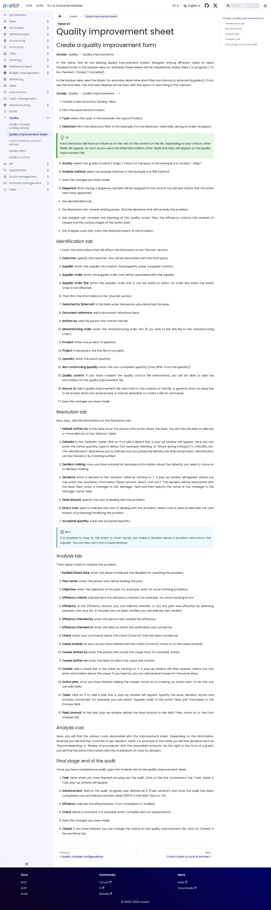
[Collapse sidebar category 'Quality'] (48, 118)
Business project (18, 66)
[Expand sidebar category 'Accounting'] (48, 41)
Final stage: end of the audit (241, 44)
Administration (17, 34)
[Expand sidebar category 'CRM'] (48, 54)
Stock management (20, 177)
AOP (24, 888)
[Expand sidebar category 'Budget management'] (48, 73)
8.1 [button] (174, 6)
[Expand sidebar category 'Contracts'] (48, 47)
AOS (29, 6)
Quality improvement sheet (28, 134)
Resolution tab (233, 28)
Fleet (10, 86)
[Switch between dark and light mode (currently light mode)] (265, 6)
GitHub (105, 894)
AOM (39, 6)
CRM (10, 54)
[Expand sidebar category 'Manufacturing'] (48, 105)
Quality (11, 118)
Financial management (23, 183)
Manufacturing (17, 105)
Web (183, 882)
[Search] (242, 6)
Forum (105, 882)
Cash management (20, 99)
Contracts (14, 47)
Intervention (15, 92)
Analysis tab (232, 33)
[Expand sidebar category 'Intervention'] (48, 92)
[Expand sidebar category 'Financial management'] (48, 183)
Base (10, 21)
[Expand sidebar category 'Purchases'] (48, 28)
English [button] (190, 6)
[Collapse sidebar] (27, 863)
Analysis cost (232, 39)
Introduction (15, 15)
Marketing (13, 79)
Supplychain (15, 170)
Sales (10, 189)
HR (8, 164)
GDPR (10, 111)
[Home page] (59, 16)
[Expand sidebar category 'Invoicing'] (48, 60)
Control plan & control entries (24, 142)
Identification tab (235, 23)
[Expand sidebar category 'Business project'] (48, 66)
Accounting (14, 41)
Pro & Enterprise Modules (65, 6)
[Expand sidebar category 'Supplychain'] (48, 170)
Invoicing (12, 60)
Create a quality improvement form (243, 18)
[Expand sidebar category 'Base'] (48, 21)
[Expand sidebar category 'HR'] (48, 164)
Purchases (14, 28)
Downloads (187, 888)
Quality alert (17, 151)
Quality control (19, 157)
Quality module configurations (19, 126)
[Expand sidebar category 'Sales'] (48, 189)
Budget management (21, 73)
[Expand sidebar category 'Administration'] (48, 34)
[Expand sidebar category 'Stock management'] (48, 177)
